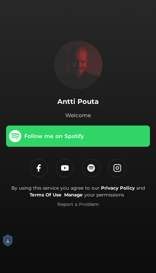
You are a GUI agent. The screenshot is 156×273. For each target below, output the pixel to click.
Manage (73, 195)
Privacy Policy (118, 188)
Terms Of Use (45, 195)
